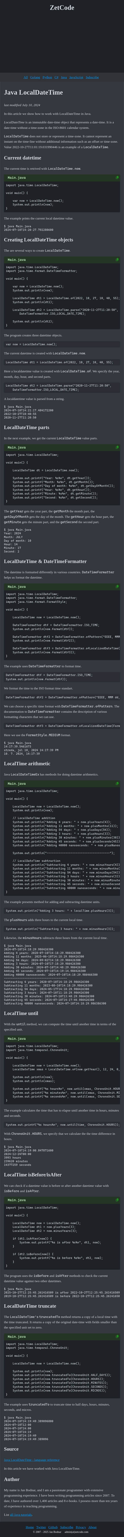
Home (30, 1527)
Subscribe (92, 77)
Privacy (81, 1527)
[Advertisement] (62, 43)
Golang (35, 77)
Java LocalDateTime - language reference (31, 1460)
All (25, 77)
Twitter (41, 1527)
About (92, 1527)
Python (47, 77)
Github (53, 1527)
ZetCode (62, 7)
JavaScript (76, 77)
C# (56, 77)
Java (64, 77)
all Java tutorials (21, 1515)
